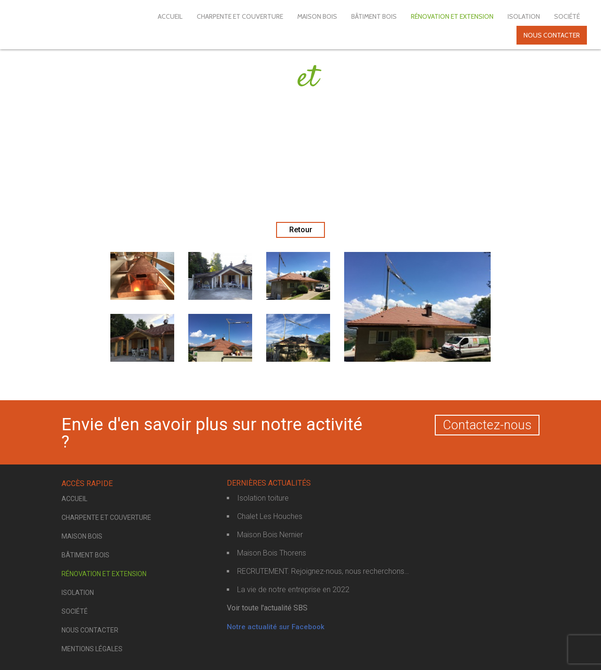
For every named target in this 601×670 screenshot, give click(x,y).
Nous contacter (552, 35)
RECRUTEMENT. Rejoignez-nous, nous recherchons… (323, 571)
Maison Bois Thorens (271, 552)
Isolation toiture (263, 498)
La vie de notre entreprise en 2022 (293, 589)
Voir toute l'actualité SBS (267, 607)
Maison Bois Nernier (270, 534)
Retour (300, 229)
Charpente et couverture (240, 16)
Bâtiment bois (374, 16)
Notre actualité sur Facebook (275, 627)
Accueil (170, 16)
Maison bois (317, 16)
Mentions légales (92, 649)
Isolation (524, 16)
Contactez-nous (487, 425)
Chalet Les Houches (269, 516)
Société (567, 16)
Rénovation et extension (452, 16)
